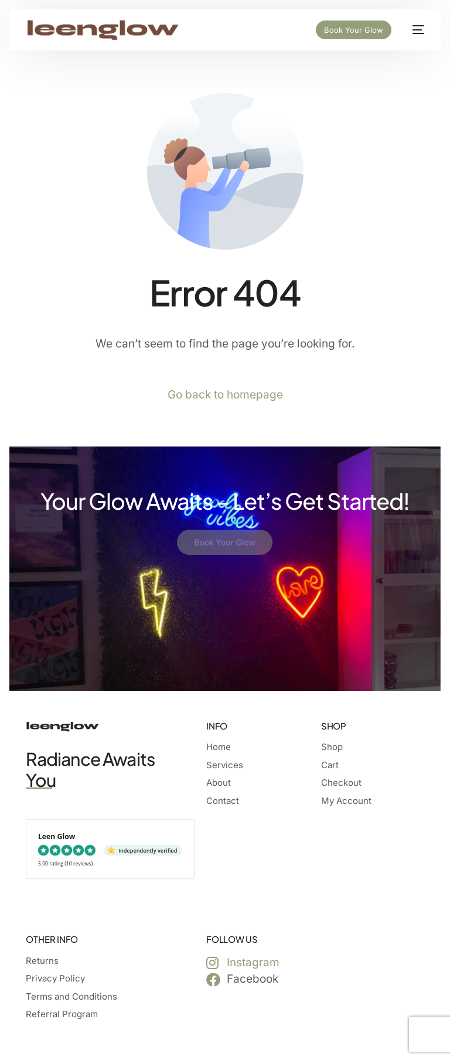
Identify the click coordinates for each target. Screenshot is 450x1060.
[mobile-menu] (413, 29)
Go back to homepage (225, 394)
